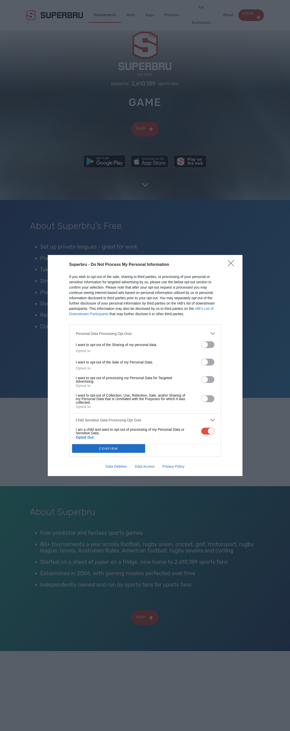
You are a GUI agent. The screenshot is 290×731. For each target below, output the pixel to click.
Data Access (144, 466)
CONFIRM (108, 448)
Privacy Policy (173, 466)
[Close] (232, 265)
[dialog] (145, 365)
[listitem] (145, 333)
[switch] (207, 344)
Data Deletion (116, 466)
